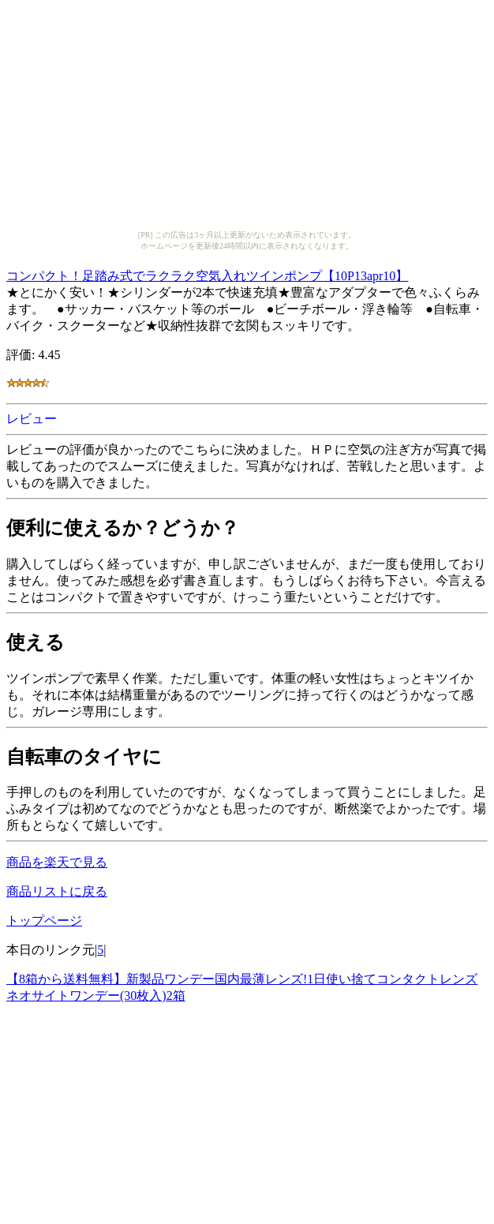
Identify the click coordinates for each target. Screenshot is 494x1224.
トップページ (44, 920)
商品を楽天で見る (56, 862)
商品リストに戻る (56, 891)
